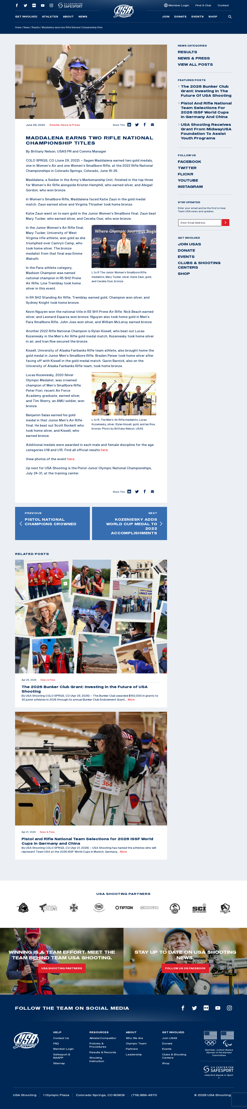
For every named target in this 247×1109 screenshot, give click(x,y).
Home (18, 27)
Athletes (50, 16)
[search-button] (230, 17)
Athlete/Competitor (102, 1038)
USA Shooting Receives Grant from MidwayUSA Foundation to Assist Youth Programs (204, 131)
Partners (132, 1048)
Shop (212, 16)
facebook (189, 162)
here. (71, 459)
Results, (55, 125)
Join (165, 16)
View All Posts (195, 64)
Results (36, 27)
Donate (180, 16)
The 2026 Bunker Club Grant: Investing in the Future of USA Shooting (204, 90)
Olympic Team (136, 1043)
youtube (188, 180)
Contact (223, 5)
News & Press (70, 125)
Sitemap (59, 1063)
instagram (190, 186)
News (82, 16)
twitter (187, 168)
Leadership (134, 1054)
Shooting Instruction (96, 1059)
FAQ (56, 1043)
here (104, 450)
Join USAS (189, 244)
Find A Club (203, 5)
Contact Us (61, 1038)
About (68, 16)
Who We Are (134, 1038)
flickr (185, 174)
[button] (129, 125)
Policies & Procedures (97, 1045)
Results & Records (102, 1052)
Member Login (179, 5)
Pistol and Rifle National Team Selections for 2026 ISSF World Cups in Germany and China (205, 110)
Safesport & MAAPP (61, 1056)
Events (197, 16)
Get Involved (26, 16)
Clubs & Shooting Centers (199, 265)
